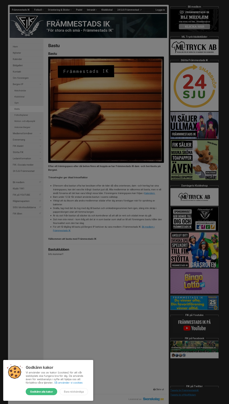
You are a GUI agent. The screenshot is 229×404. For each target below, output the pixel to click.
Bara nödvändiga (74, 391)
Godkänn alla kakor (41, 391)
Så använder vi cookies (68, 382)
